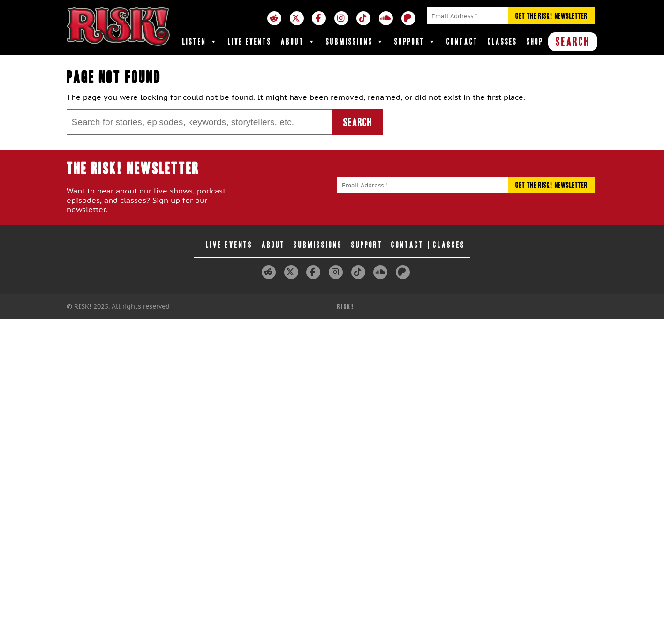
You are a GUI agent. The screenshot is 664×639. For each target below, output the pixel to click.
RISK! (346, 306)
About (299, 41)
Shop (535, 41)
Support (415, 41)
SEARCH (573, 41)
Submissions (355, 41)
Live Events (250, 41)
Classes (502, 41)
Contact (462, 41)
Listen (200, 41)
